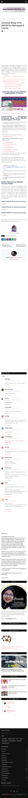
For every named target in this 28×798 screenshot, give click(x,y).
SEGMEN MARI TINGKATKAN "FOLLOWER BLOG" (17, 680)
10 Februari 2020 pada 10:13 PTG (13, 391)
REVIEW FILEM (14, 760)
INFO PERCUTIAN (5, 743)
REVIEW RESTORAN (14, 771)
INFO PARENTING (12, 741)
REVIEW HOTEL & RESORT (14, 767)
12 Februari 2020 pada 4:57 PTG (12, 417)
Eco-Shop (14, 751)
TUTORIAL (14, 780)
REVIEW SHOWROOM (14, 773)
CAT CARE (19, 741)
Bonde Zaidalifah (7, 31)
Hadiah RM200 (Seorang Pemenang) (13, 84)
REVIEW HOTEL (14, 764)
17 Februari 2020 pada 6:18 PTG (12, 448)
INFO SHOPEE (4, 741)
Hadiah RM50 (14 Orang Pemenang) (13, 88)
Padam (9, 386)
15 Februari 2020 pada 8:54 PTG (12, 438)
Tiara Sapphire (8, 437)
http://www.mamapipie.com (9, 151)
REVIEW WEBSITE (14, 778)
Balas (6, 386)
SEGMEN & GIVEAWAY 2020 (12, 18)
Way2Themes (13, 794)
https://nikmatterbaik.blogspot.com (10, 149)
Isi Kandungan (5, 75)
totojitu (8, 707)
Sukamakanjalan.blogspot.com (9, 144)
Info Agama (4, 738)
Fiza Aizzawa (8, 468)
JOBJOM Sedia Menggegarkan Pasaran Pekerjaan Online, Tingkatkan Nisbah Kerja (12, 670)
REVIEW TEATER (14, 775)
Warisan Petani (9, 389)
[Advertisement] (14, 48)
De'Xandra (14, 749)
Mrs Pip (7, 398)
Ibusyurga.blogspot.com (8, 142)
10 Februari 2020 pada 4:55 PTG (12, 380)
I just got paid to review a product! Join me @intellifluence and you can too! (12, 646)
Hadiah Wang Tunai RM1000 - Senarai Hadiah (13, 83)
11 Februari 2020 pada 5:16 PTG (12, 408)
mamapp (7, 416)
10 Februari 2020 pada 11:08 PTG (13, 400)
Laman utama (4, 18)
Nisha (6, 483)
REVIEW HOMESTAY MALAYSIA (14, 762)
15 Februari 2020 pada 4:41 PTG (12, 429)
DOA (17, 738)
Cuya (6, 499)
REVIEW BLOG (14, 758)
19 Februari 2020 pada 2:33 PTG (12, 469)
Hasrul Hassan (10, 703)
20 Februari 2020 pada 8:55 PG (12, 484)
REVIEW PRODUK (14, 769)
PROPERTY (14, 756)
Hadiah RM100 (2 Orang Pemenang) (13, 86)
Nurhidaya (7, 379)
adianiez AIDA (8, 457)
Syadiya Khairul (9, 428)
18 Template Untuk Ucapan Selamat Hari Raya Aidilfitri (17, 686)
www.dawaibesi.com (7, 145)
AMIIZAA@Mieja (10, 711)
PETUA (21, 738)
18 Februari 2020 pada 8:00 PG (12, 459)
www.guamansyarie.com (8, 147)
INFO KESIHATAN (11, 738)
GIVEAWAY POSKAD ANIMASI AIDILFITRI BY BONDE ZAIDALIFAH (17, 692)
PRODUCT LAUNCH (14, 753)
